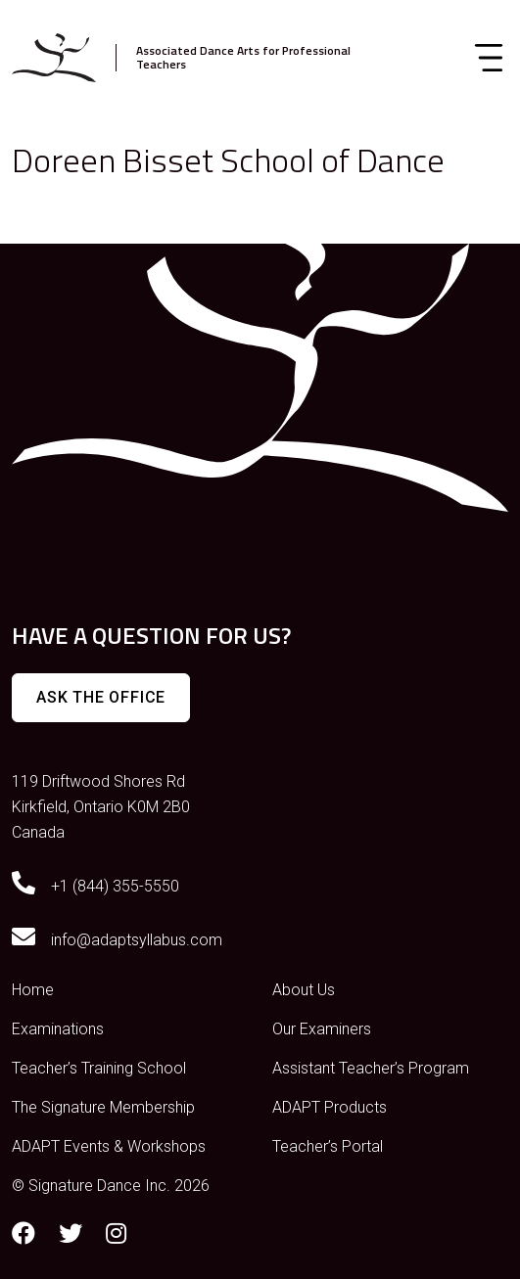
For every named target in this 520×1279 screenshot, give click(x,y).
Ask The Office (100, 697)
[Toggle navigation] (488, 57)
